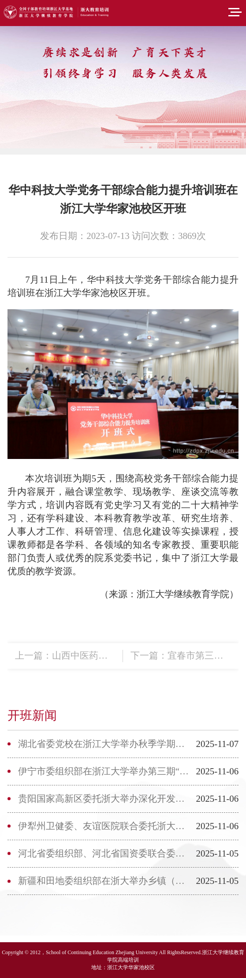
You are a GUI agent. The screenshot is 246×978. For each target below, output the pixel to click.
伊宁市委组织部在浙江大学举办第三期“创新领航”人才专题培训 (104, 771)
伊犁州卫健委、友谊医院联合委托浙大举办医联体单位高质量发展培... (104, 826)
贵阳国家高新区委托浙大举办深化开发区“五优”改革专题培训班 (104, 798)
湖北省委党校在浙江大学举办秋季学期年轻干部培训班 (104, 744)
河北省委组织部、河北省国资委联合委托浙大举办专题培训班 (104, 853)
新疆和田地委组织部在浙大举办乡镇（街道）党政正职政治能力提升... (104, 881)
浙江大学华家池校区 (131, 967)
